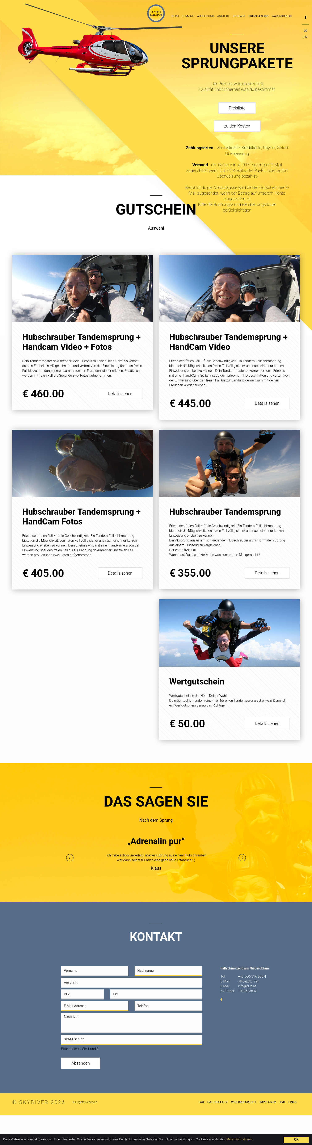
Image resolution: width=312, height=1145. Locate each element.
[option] (156, 885)
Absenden (80, 1092)
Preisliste (237, 108)
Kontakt (239, 16)
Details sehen (120, 393)
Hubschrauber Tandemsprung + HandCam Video (228, 342)
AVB (282, 1131)
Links (292, 1131)
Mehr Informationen (239, 1139)
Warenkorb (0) (282, 16)
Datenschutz (217, 1131)
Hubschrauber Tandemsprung (225, 512)
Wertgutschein (49, 687)
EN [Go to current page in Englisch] (305, 37)
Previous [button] (69, 887)
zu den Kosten (237, 126)
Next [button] (242, 887)
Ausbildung (205, 16)
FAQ (201, 1131)
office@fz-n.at (248, 1011)
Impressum (268, 1131)
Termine (188, 16)
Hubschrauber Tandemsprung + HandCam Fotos (81, 517)
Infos (175, 16)
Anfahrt (223, 16)
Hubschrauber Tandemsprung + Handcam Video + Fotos (81, 342)
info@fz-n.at (247, 1016)
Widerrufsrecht (243, 1131)
